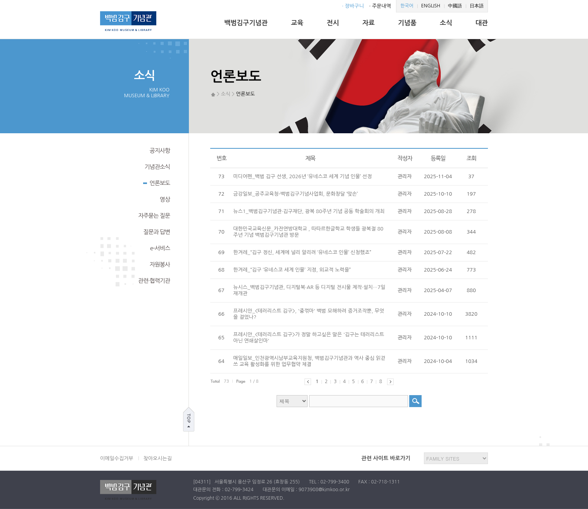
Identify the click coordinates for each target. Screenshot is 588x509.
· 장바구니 (353, 6)
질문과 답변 (156, 232)
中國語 (455, 5)
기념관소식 (157, 167)
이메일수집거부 (116, 458)
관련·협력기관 (154, 281)
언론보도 (156, 182)
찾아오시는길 (158, 458)
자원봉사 (160, 264)
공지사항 (160, 150)
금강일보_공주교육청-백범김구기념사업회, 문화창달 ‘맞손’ (295, 193)
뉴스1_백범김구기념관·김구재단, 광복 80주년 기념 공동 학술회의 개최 (308, 211)
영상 (165, 199)
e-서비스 (160, 248)
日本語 (477, 5)
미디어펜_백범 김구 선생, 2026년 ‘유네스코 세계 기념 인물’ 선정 (302, 176)
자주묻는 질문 (154, 215)
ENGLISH (430, 5)
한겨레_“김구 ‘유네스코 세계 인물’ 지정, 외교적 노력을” (292, 269)
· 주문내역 (380, 6)
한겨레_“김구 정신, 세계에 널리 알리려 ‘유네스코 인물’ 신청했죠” (302, 252)
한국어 (406, 5)
